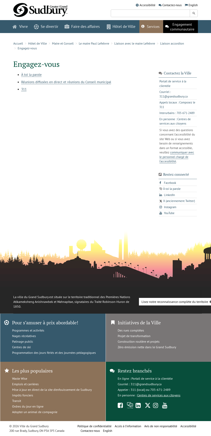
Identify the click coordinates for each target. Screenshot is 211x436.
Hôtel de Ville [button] (121, 26)
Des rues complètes (131, 330)
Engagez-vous (27, 48)
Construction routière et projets (139, 341)
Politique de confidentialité (94, 426)
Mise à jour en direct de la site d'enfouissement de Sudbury (52, 390)
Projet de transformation (134, 336)
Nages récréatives (24, 336)
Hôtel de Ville (37, 43)
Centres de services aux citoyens (158, 395)
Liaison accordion (172, 43)
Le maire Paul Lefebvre (94, 43)
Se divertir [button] (46, 26)
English (193, 5)
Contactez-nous (172, 5)
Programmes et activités (28, 330)
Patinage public (22, 341)
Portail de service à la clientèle (152, 378)
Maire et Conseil (63, 43)
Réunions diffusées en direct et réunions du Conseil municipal (66, 82)
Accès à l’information (128, 426)
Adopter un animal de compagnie (34, 412)
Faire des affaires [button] (82, 26)
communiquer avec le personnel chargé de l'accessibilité (176, 156)
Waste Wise (19, 378)
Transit (16, 401)
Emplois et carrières (25, 384)
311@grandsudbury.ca (146, 384)
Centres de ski (21, 347)
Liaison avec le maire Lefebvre (134, 43)
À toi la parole (31, 74)
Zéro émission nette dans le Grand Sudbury (147, 347)
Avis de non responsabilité (160, 426)
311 (24, 89)
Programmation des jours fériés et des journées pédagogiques (54, 353)
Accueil (18, 43)
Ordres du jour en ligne (27, 406)
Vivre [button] (20, 26)
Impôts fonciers (22, 395)
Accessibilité (147, 5)
